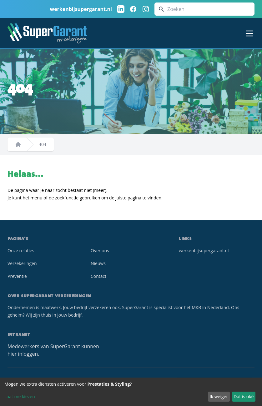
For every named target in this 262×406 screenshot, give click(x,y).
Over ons (100, 250)
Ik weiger (219, 396)
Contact (98, 276)
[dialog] (131, 392)
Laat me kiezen (19, 396)
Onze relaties (21, 250)
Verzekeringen (22, 263)
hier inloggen (23, 353)
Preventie (17, 276)
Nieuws (98, 263)
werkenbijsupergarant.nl (81, 9)
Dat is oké (244, 396)
